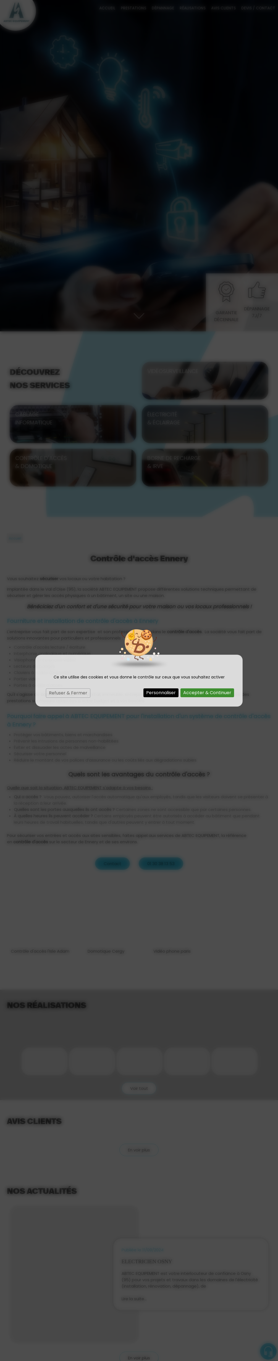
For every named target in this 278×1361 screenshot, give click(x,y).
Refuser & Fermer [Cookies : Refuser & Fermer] (68, 693)
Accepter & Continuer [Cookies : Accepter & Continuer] (207, 692)
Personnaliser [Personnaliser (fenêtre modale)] (161, 692)
